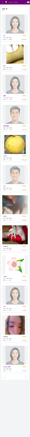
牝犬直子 (5, 336)
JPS (4, 186)
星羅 (4, 96)
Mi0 (4, 65)
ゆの (4, 306)
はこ (4, 35)
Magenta (5, 246)
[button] (2, 2)
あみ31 (5, 216)
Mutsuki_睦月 (7, 367)
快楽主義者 (6, 126)
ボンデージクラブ (13, 2)
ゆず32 (5, 156)
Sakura (5, 276)
